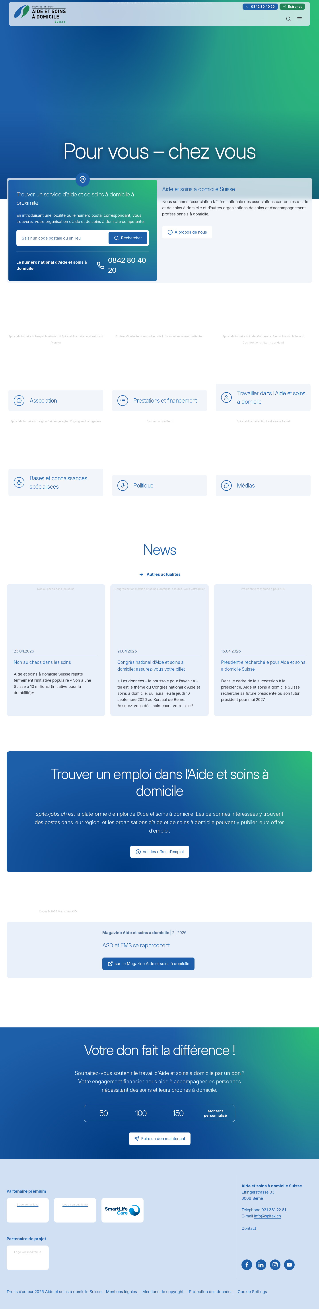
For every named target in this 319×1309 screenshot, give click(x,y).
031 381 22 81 (273, 1209)
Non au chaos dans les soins (42, 662)
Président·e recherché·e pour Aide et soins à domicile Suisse (263, 666)
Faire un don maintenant (159, 1138)
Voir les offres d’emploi (160, 851)
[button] (306, 1281)
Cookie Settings (252, 1291)
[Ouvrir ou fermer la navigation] (299, 18)
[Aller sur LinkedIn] (261, 1264)
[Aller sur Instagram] (275, 1264)
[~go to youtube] (289, 1264)
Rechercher (128, 238)
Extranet (292, 6)
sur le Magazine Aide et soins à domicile (148, 963)
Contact (248, 1228)
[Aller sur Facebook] (246, 1264)
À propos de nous (187, 232)
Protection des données (210, 1291)
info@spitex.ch (267, 1216)
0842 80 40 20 (260, 6)
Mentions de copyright (162, 1291)
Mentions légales (121, 1291)
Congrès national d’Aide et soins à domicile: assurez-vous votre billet (151, 666)
